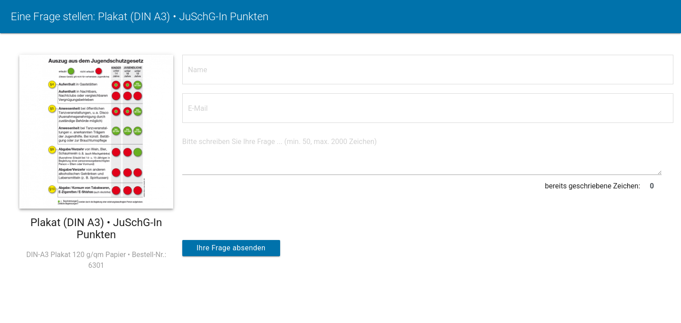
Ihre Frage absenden (231, 248)
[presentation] (250, 211)
